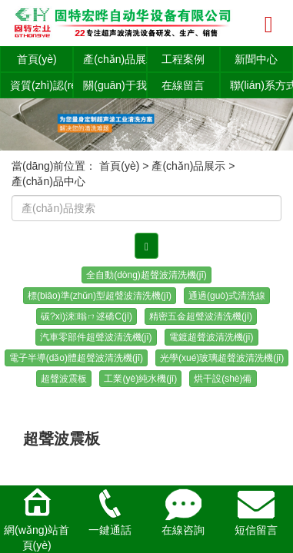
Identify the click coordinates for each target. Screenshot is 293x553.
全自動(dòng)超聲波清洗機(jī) (146, 275)
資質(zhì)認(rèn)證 (41, 85)
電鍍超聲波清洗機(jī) (211, 337)
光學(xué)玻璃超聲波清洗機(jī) (222, 358)
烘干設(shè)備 (222, 378)
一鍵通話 (110, 510)
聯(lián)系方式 (261, 85)
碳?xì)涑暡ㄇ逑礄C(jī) (86, 316)
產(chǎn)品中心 (48, 181)
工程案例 (183, 59)
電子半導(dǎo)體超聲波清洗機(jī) (76, 358)
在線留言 (183, 85)
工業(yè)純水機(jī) (140, 378)
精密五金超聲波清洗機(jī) (200, 316)
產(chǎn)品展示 (114, 59)
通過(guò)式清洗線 (226, 295)
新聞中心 (256, 59)
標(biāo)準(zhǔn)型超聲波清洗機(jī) (99, 295)
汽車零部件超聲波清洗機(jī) (96, 337)
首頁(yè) (37, 59)
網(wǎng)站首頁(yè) (36, 518)
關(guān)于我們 (114, 85)
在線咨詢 (183, 510)
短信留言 (256, 510)
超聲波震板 (64, 378)
